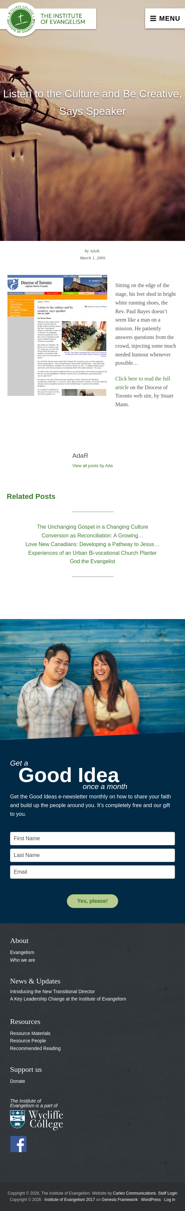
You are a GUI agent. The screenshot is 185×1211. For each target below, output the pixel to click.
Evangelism (22, 952)
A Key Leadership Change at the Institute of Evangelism (68, 999)
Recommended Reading (35, 1048)
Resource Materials (30, 1033)
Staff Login (167, 1193)
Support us (26, 1069)
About (19, 940)
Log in (169, 1199)
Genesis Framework (120, 1199)
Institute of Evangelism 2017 (70, 1199)
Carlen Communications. (135, 1193)
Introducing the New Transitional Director (52, 991)
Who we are (22, 960)
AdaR (94, 251)
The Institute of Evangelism (50, 22)
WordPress (151, 1199)
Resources (25, 1021)
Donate (17, 1081)
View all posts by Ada (92, 465)
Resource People (28, 1040)
